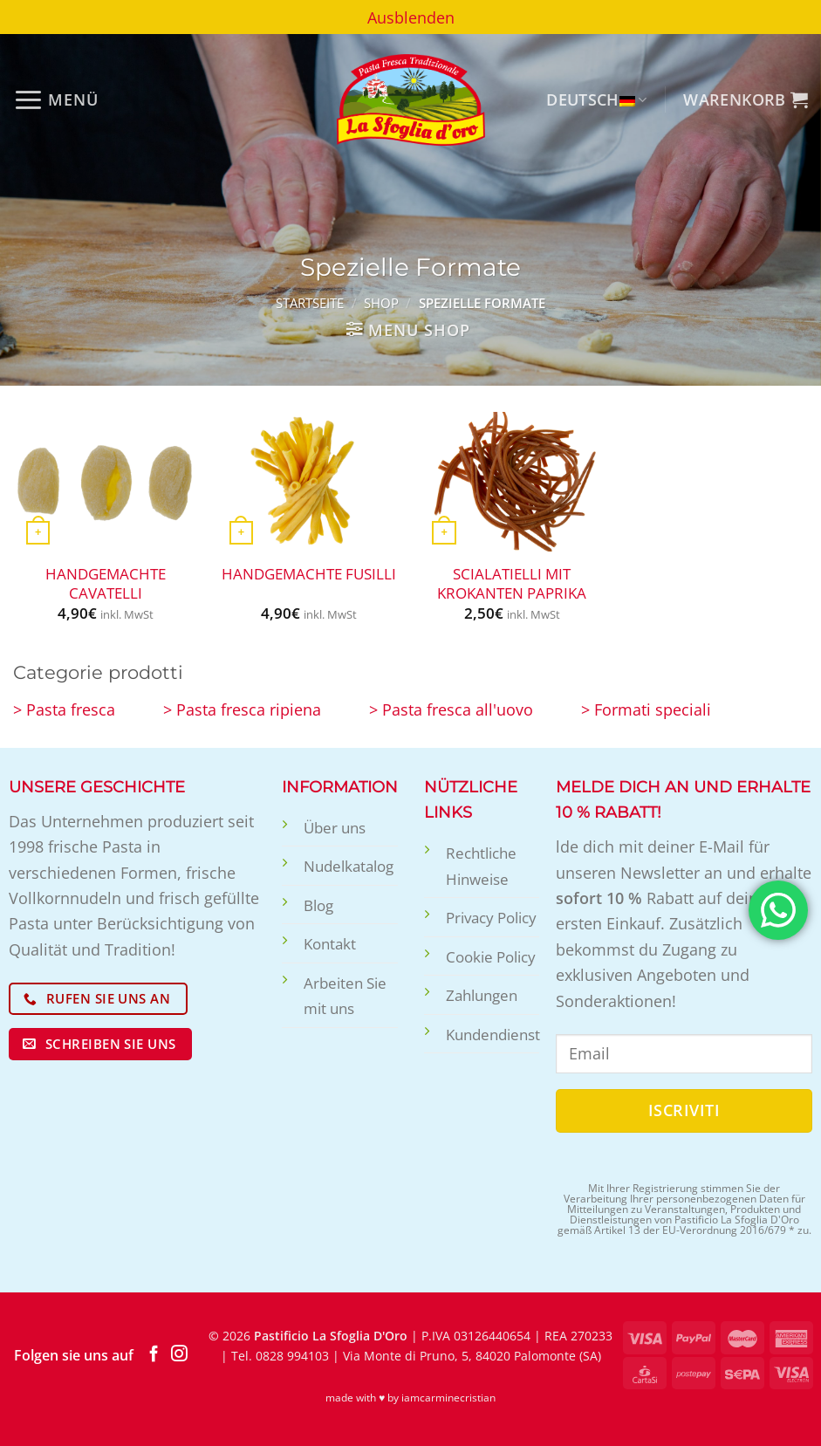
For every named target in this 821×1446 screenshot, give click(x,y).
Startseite (310, 303)
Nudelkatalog (348, 866)
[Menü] (56, 99)
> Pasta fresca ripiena (242, 709)
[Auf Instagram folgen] (179, 1355)
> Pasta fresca (64, 709)
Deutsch (596, 99)
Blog (318, 905)
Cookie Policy (491, 957)
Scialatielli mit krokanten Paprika (511, 583)
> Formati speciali (646, 709)
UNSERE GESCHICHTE (97, 787)
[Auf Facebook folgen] (154, 1355)
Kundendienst (493, 1035)
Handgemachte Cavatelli (105, 583)
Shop (381, 303)
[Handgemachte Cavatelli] (106, 482)
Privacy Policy (491, 918)
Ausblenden (411, 17)
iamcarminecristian (448, 1397)
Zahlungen (481, 995)
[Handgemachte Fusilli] (309, 482)
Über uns (335, 828)
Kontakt (330, 944)
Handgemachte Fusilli (309, 574)
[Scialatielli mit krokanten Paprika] (512, 482)
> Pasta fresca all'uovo (451, 709)
